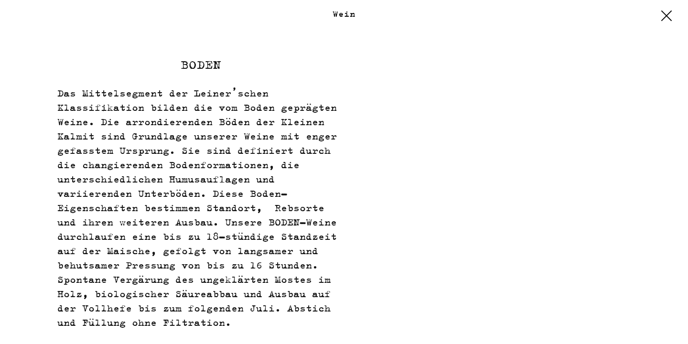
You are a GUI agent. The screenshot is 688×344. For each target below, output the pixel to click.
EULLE (661, 325)
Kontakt (85, 325)
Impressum (544, 325)
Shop (500, 325)
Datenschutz (608, 325)
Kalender (35, 325)
